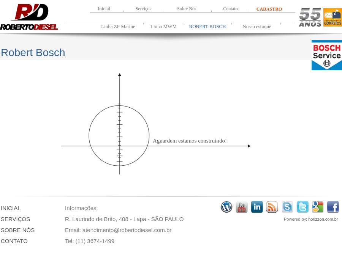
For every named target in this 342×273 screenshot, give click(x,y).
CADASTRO (269, 9)
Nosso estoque (256, 26)
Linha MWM (163, 26)
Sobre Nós (186, 8)
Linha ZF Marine (118, 26)
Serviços (143, 8)
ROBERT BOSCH (207, 26)
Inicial (104, 8)
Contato (230, 8)
